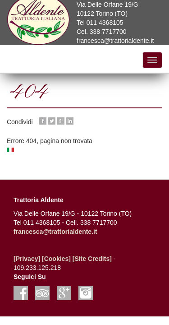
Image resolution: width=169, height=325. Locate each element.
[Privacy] (27, 258)
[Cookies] (56, 258)
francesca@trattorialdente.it (55, 231)
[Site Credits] (92, 258)
